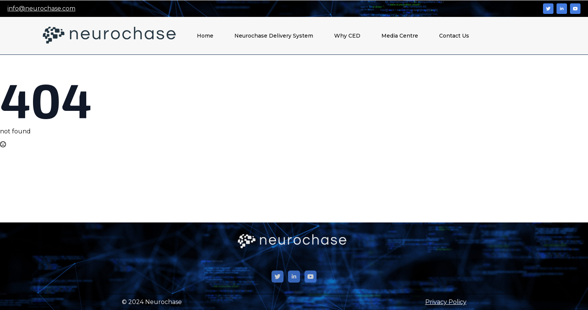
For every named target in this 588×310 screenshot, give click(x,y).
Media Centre (399, 35)
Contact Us (454, 35)
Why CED (347, 35)
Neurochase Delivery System (273, 35)
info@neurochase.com (41, 8)
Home (205, 35)
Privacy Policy (445, 301)
